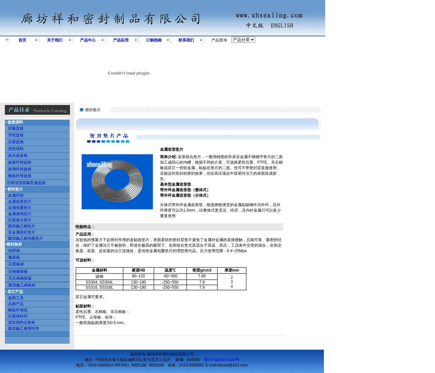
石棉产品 (16, 304)
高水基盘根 (18, 155)
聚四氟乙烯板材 (22, 285)
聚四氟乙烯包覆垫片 (24, 238)
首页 (22, 40)
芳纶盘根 (16, 135)
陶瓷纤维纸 (18, 310)
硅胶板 (14, 250)
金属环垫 (16, 195)
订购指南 (154, 40)
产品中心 (88, 40)
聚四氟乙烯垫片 (21, 226)
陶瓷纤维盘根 (19, 176)
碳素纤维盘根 (19, 162)
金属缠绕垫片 (19, 214)
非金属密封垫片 (21, 232)
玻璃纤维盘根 (19, 169)
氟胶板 (14, 257)
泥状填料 (16, 148)
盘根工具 (16, 298)
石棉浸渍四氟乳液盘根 (26, 183)
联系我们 (186, 40)
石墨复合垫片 (19, 220)
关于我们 (55, 40)
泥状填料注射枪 (21, 322)
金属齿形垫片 (19, 201)
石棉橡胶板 (18, 271)
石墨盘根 (16, 142)
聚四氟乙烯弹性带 (23, 328)
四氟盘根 (16, 128)
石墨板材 (14, 264)
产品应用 (121, 40)
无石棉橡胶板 (20, 278)
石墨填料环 (18, 316)
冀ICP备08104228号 (221, 359)
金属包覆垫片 (19, 207)
